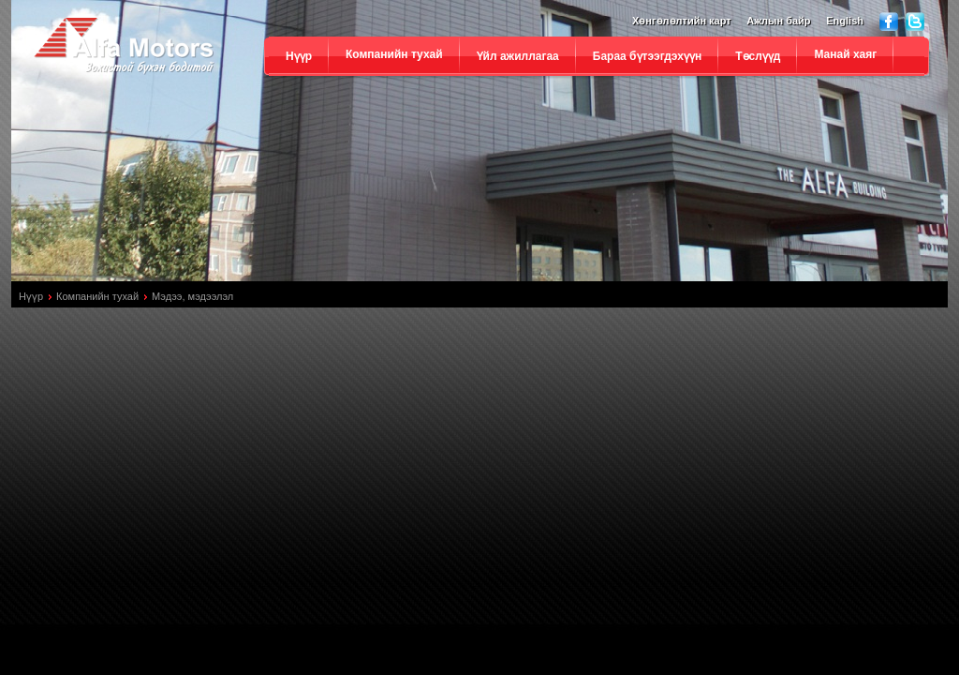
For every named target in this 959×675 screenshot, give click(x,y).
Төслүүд (757, 56)
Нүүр (299, 56)
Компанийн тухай (394, 54)
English (844, 19)
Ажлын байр (778, 19)
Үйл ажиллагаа (518, 56)
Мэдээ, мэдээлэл (192, 296)
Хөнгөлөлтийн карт (681, 19)
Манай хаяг (845, 54)
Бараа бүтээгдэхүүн (647, 56)
